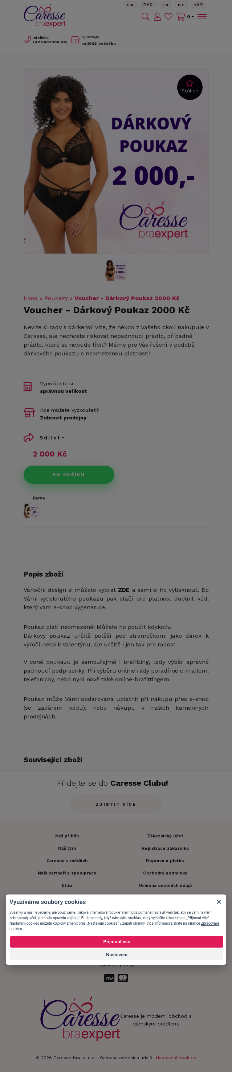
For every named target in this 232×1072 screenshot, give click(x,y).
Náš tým (67, 848)
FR (165, 5)
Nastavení (116, 954)
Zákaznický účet (165, 835)
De (181, 5)
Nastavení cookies (176, 1057)
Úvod (31, 298)
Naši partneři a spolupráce (67, 873)
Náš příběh (67, 835)
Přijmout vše (116, 941)
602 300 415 (50, 42)
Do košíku (69, 474)
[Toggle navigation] (201, 16)
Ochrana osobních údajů (126, 1057)
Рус (148, 5)
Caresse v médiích (66, 860)
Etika (67, 885)
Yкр (199, 5)
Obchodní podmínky (165, 873)
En (130, 5)
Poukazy (56, 298)
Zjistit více (116, 804)
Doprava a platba (165, 860)
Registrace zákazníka (165, 848)
